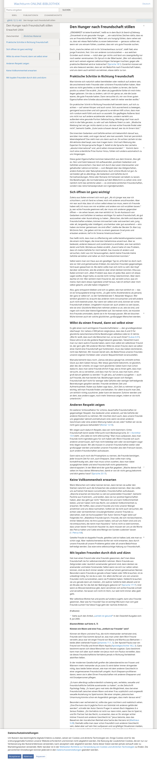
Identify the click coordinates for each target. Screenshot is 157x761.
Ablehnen (28, 756)
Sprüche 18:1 (114, 64)
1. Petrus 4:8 (76, 532)
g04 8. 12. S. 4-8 (13, 20)
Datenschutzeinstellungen (69, 749)
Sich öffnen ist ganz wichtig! (19, 49)
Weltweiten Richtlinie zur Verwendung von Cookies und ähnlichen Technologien (97, 746)
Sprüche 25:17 (99, 473)
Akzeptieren (14, 756)
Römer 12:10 (107, 425)
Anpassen (40, 756)
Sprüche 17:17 (129, 585)
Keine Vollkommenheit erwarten (21, 70)
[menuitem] (150, 10)
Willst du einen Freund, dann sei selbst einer (27, 56)
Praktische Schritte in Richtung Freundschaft (27, 42)
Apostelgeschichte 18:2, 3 (124, 645)
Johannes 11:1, (105, 642)
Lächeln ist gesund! (103, 615)
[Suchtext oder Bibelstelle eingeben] (31, 10)
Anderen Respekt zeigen (17, 63)
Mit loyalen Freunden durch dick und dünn (26, 77)
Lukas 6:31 (134, 337)
